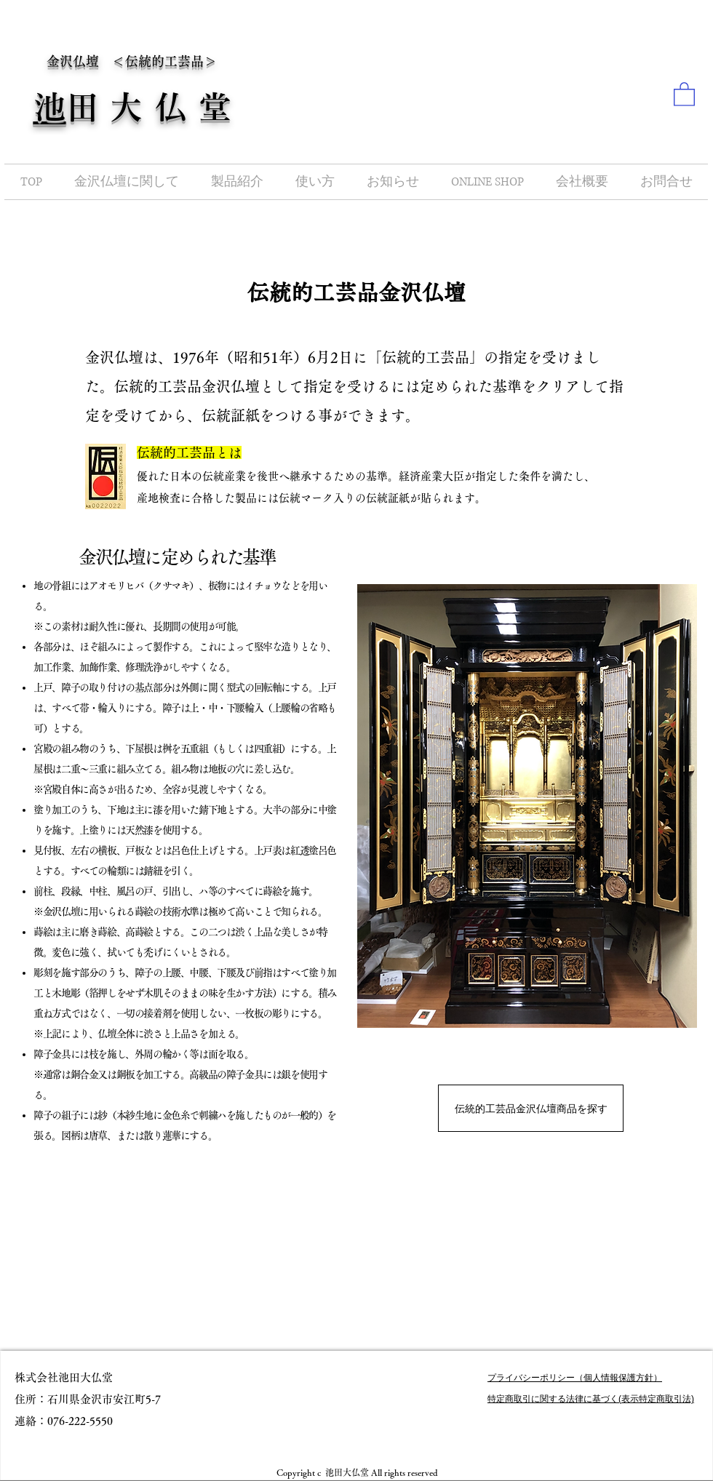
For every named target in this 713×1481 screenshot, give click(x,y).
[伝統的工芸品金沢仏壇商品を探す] (531, 1108)
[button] (684, 93)
